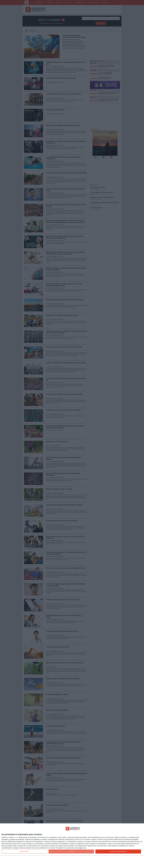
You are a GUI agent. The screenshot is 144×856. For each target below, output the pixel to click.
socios (16, 837)
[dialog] (72, 839)
